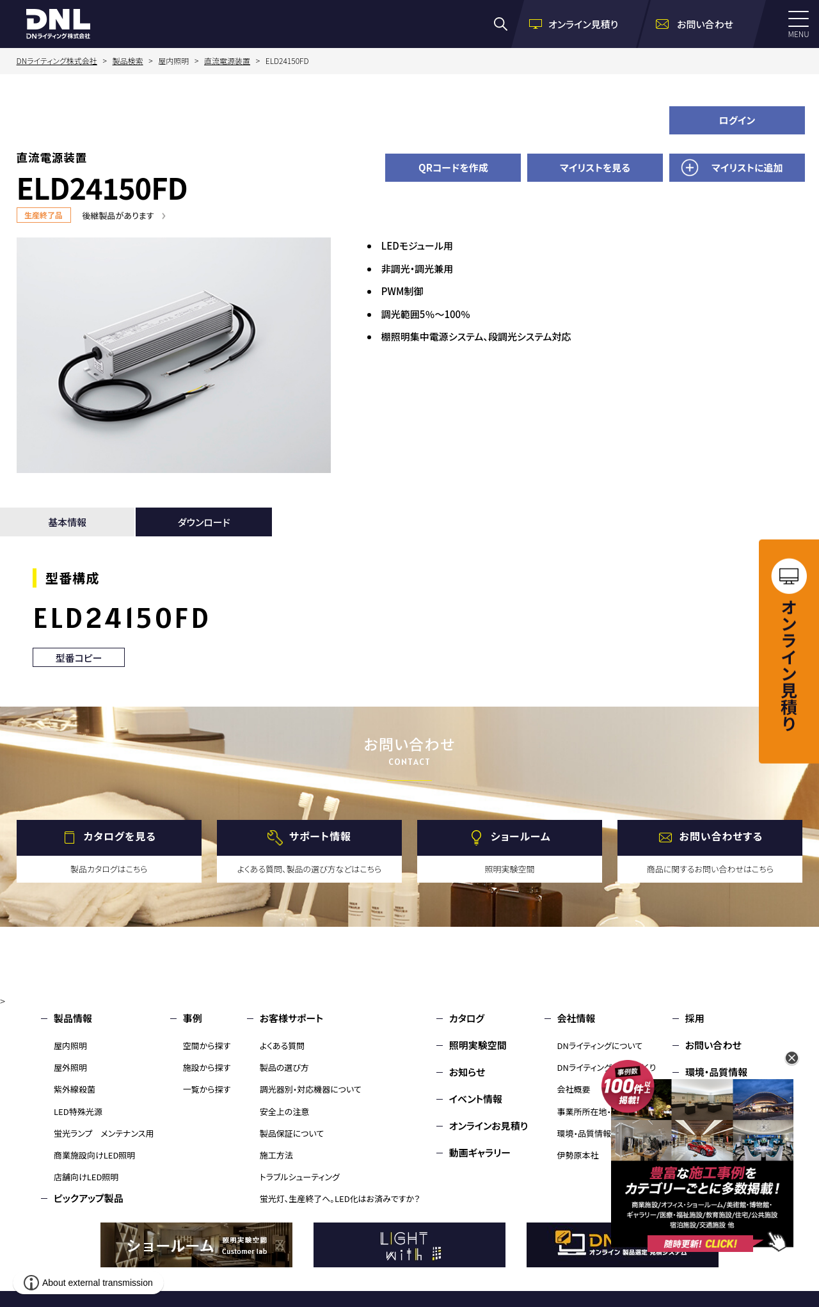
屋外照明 (70, 1067)
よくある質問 (282, 1045)
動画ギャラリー (480, 1152)
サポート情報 (320, 836)
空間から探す (207, 1045)
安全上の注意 (285, 1111)
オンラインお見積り (489, 1125)
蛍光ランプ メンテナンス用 (104, 1133)
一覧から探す (207, 1089)
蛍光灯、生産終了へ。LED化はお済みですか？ (340, 1198)
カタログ (466, 1018)
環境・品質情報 (584, 1133)
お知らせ (467, 1071)
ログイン (737, 120)
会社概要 (574, 1089)
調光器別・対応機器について (311, 1089)
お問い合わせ (713, 1045)
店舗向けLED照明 (86, 1177)
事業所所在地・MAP (592, 1111)
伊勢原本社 (578, 1155)
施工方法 (276, 1155)
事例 (192, 1018)
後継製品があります (118, 215)
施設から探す (207, 1067)
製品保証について (292, 1133)
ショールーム (521, 836)
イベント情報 (475, 1098)
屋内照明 (70, 1045)
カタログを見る (120, 836)
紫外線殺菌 (74, 1089)
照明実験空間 (478, 1045)
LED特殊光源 (78, 1111)
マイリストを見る (595, 167)
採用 (694, 1018)
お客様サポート (291, 1018)
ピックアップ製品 (88, 1198)
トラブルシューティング (300, 1177)
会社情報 (576, 1018)
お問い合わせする (721, 836)
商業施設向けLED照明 (94, 1155)
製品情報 (73, 1018)
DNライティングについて (600, 1045)
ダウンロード (204, 522)
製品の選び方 (284, 1067)
